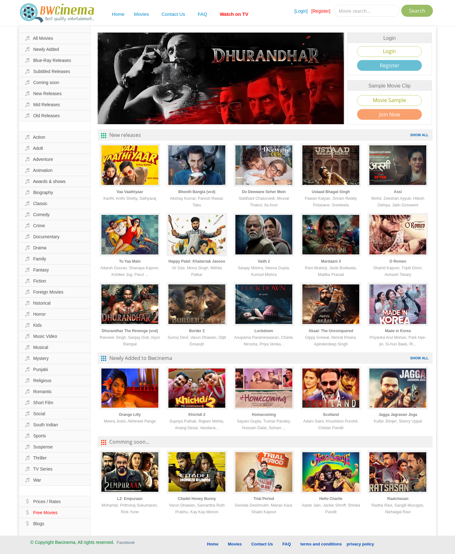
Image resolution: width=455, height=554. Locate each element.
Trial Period (263, 498)
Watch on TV (234, 14)
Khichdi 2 (196, 414)
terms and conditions (321, 544)
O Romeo (398, 261)
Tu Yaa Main (130, 261)
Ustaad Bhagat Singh (331, 192)
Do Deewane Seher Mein (264, 192)
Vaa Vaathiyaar (130, 192)
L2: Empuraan (130, 498)
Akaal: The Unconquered (330, 331)
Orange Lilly (130, 414)
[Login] (301, 11)
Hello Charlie (330, 498)
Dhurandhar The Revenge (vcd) (130, 331)
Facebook (126, 542)
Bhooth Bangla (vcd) (196, 192)
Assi (398, 192)
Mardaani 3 (331, 261)
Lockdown (263, 331)
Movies (141, 14)
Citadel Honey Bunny (197, 498)
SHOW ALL (419, 135)
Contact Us (173, 14)
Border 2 (196, 331)
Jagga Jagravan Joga (398, 414)
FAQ (202, 14)
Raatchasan (397, 498)
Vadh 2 (264, 261)
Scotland (331, 414)
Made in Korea (398, 331)
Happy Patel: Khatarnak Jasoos (196, 261)
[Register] (320, 11)
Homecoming (264, 414)
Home (118, 14)
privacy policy (360, 544)
